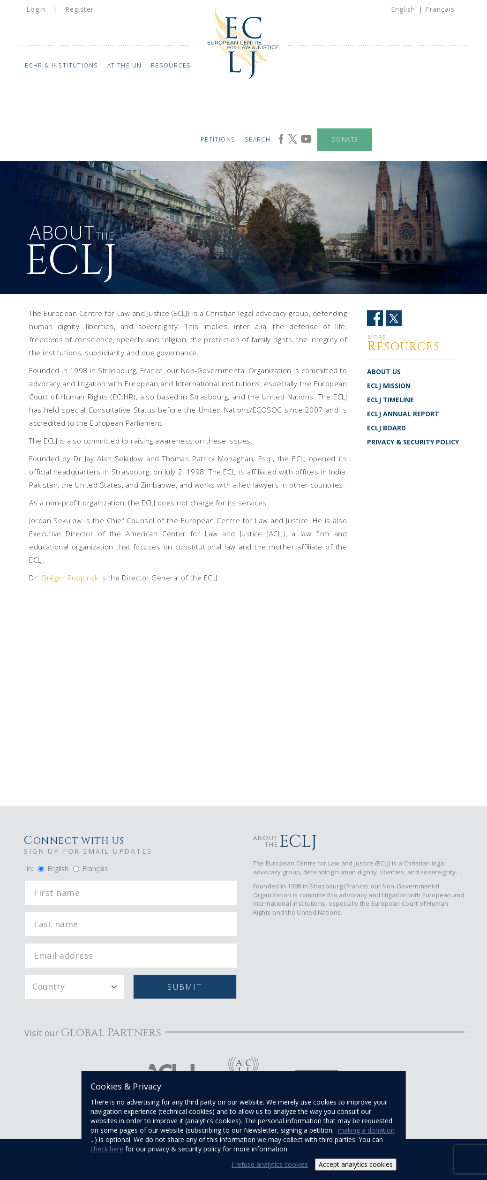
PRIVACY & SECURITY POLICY (413, 441)
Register (79, 9)
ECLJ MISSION (389, 385)
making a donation (366, 1130)
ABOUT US (384, 371)
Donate (344, 139)
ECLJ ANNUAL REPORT (403, 413)
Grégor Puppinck (69, 577)
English (403, 9)
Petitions (217, 139)
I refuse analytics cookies (270, 1164)
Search (257, 139)
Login (35, 9)
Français (440, 9)
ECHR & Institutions (61, 65)
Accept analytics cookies (356, 1164)
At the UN (124, 65)
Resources (171, 65)
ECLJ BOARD (386, 427)
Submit (184, 987)
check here (106, 1148)
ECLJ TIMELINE (390, 399)
